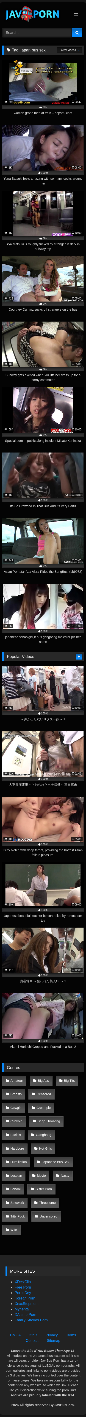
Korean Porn (25, 1298)
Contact (32, 1341)
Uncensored (49, 1216)
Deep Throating (48, 1121)
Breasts (16, 1094)
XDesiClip (23, 1282)
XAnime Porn (25, 1315)
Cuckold (16, 1121)
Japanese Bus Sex (55, 1162)
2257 (33, 1335)
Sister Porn (44, 1189)
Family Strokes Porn (31, 1320)
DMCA (15, 1335)
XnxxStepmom (27, 1304)
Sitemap (53, 1341)
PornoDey (23, 1293)
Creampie (43, 1108)
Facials (16, 1135)
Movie (41, 1175)
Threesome (47, 1203)
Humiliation (19, 1162)
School (16, 1189)
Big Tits (69, 1080)
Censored (44, 1094)
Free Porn (23, 1287)
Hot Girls (45, 1148)
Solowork (17, 1203)
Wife (14, 1230)
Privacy (52, 1335)
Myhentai (22, 1309)
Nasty (65, 1175)
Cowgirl (16, 1108)
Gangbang (43, 1135)
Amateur (17, 1080)
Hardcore (17, 1148)
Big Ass (43, 1080)
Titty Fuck (18, 1216)
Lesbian (16, 1175)
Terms (71, 1335)
